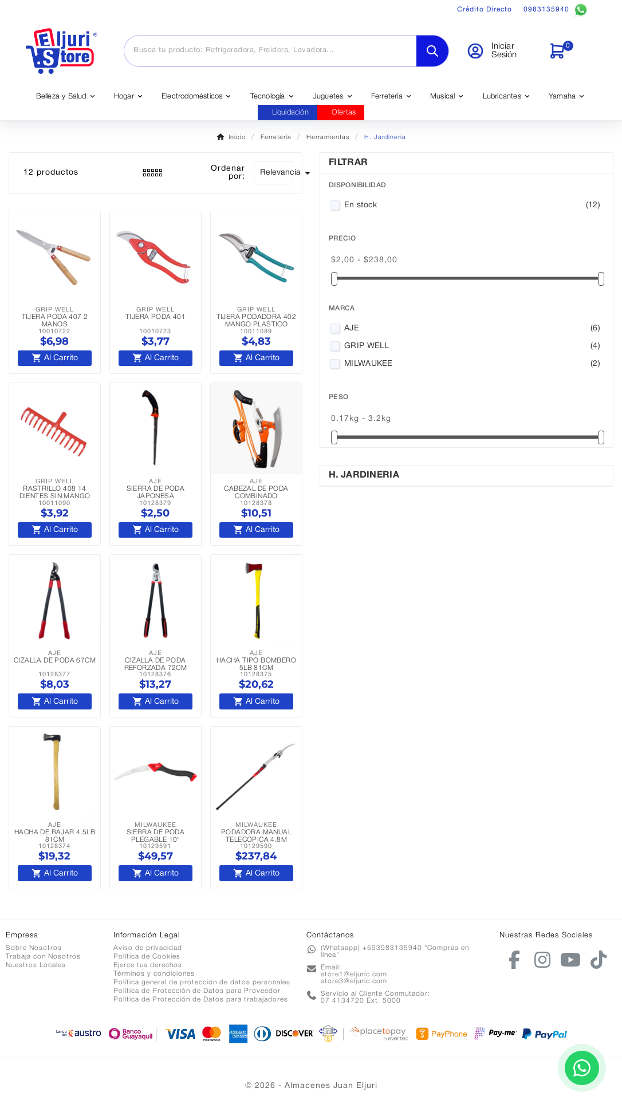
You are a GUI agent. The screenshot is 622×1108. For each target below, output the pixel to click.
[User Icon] (500, 51)
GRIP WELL (472, 346)
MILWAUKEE (472, 364)
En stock (472, 206)
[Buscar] (270, 50)
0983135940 (555, 10)
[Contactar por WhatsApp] (582, 1068)
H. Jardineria (364, 475)
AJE (472, 329)
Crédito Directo (484, 9)
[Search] (432, 51)
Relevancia (276, 173)
